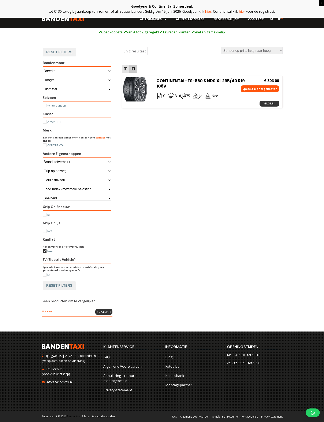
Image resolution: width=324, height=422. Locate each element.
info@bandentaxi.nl (59, 382)
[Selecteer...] (77, 89)
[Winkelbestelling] (252, 50)
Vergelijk (269, 103)
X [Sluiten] (321, 3)
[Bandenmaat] (77, 71)
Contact (256, 19)
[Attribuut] (77, 80)
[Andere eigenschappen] (77, 162)
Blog (169, 357)
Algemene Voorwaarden (122, 366)
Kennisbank (174, 375)
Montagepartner (178, 385)
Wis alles (47, 311)
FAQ (106, 357)
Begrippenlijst (226, 19)
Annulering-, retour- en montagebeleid (122, 378)
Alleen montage (190, 19)
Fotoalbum (173, 366)
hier (208, 11)
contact (100, 137)
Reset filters (59, 52)
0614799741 (54, 369)
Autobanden (151, 19)
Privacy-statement (117, 390)
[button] (313, 412)
